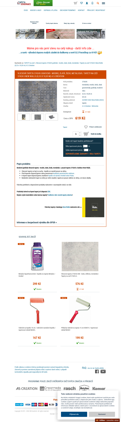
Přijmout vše (74, 414)
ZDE (49, 191)
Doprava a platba (50, 10)
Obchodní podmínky (68, 10)
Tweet (65, 127)
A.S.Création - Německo (90, 106)
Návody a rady (35, 10)
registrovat (100, 10)
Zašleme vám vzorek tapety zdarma (60, 195)
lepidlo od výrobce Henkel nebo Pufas (61, 175)
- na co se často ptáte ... (94, 368)
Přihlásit (90, 10)
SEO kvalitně (33, 411)
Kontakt (81, 10)
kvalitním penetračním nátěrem (63, 173)
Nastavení (102, 414)
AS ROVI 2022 (86, 100)
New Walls (66, 207)
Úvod (26, 10)
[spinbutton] (75, 134)
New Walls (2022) (98, 100)
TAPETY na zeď (29, 63)
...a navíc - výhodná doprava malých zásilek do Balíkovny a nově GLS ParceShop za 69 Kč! (58, 52)
